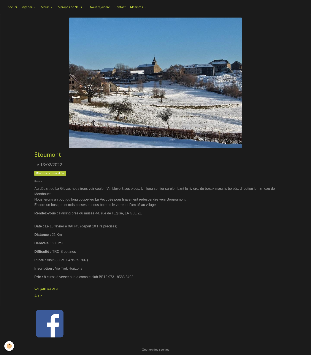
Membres (137, 7)
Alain (38, 296)
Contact (120, 7)
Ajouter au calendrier (50, 173)
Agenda (27, 7)
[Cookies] (9, 346)
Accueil (12, 7)
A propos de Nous (70, 7)
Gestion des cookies (155, 349)
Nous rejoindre (100, 7)
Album (45, 7)
